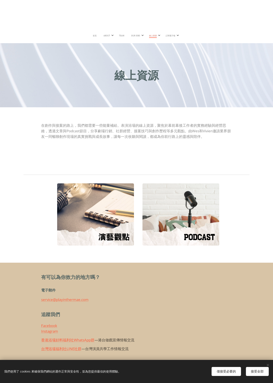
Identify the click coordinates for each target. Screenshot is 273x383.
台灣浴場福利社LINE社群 (61, 348)
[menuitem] (115, 35)
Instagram (49, 331)
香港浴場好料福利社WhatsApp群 (67, 339)
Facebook (49, 325)
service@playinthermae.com (65, 299)
